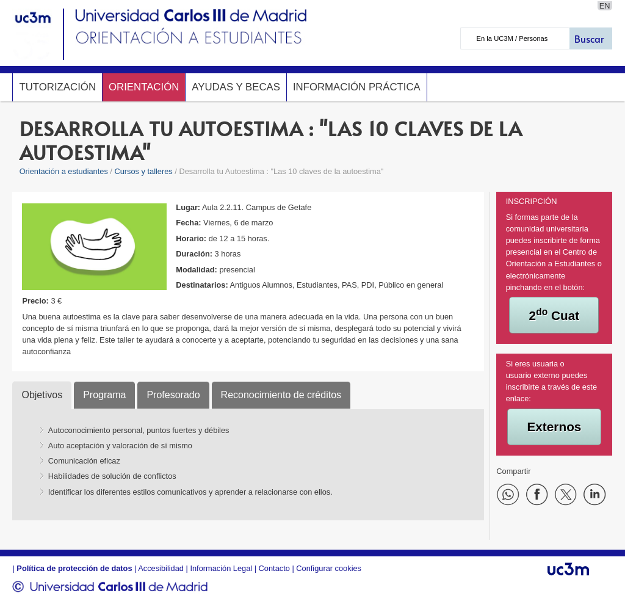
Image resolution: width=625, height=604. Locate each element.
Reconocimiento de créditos (281, 395)
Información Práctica (357, 87)
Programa (104, 395)
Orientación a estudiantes (64, 171)
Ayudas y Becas (236, 87)
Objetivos (41, 395)
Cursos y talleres (143, 171)
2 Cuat (554, 314)
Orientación (144, 87)
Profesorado (173, 395)
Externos (554, 427)
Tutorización (57, 87)
